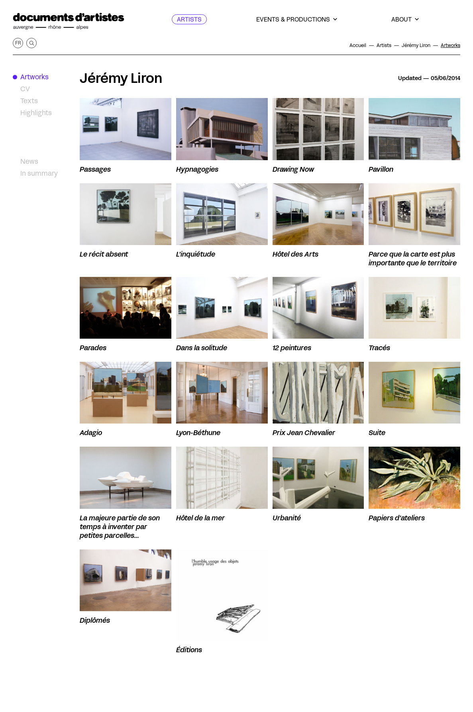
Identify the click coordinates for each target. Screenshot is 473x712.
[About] (405, 19)
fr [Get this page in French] (18, 42)
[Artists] (189, 19)
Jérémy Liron (121, 78)
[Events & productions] (296, 19)
